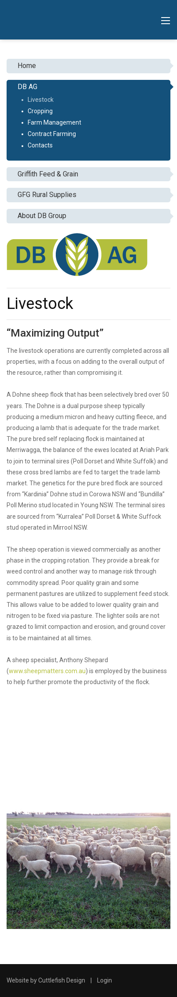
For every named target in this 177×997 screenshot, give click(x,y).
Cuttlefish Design (61, 980)
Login (104, 980)
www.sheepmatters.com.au (47, 670)
